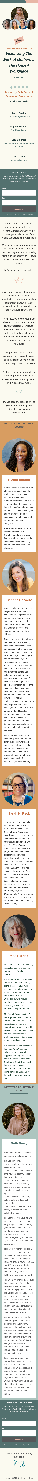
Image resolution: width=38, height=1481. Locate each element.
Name (4, 188)
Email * (4, 198)
